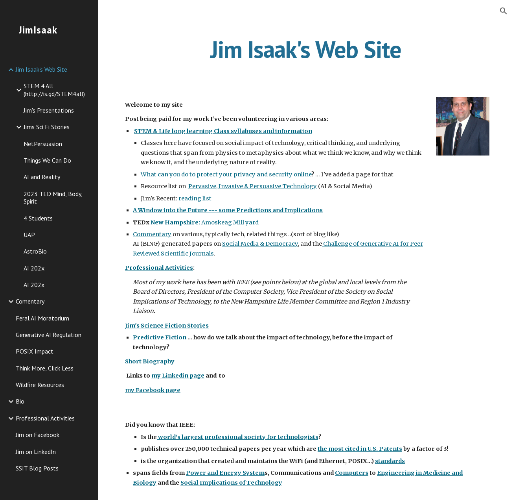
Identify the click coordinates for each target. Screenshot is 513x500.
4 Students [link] (38, 218)
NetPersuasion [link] (43, 144)
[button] (503, 11)
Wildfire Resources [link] (40, 385)
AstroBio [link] (35, 251)
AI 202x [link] (34, 268)
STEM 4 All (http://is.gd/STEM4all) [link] (54, 89)
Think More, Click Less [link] (45, 368)
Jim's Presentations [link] (49, 110)
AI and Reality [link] (42, 177)
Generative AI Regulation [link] (48, 335)
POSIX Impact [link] (34, 351)
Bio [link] (20, 401)
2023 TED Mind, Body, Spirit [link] (53, 197)
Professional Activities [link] (45, 418)
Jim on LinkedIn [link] (36, 452)
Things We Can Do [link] (47, 160)
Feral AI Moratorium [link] (42, 318)
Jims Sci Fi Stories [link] (47, 127)
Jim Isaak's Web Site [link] (41, 69)
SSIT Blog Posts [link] (37, 468)
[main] (305, 49)
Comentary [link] (30, 301)
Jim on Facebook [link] (37, 435)
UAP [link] (29, 235)
